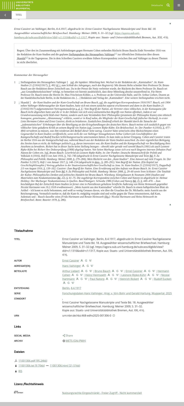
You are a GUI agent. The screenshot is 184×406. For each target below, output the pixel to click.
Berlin (65, 288)
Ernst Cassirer (70, 260)
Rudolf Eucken (162, 279)
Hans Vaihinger (71, 266)
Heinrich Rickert (129, 279)
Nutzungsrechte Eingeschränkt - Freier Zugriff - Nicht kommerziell (102, 393)
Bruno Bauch (103, 271)
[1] (116, 53)
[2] (26, 57)
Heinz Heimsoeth (95, 275)
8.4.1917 (76, 288)
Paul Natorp (97, 279)
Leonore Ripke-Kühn (133, 275)
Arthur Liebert (70, 271)
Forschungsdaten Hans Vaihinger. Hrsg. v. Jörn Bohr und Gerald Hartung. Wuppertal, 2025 (117, 293)
